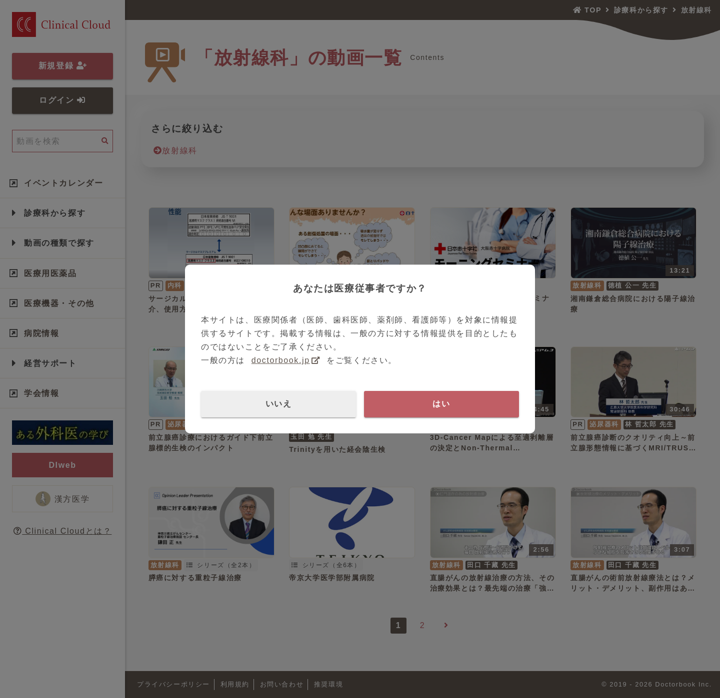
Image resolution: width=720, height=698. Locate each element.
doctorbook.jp (281, 360)
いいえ (279, 403)
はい (441, 403)
